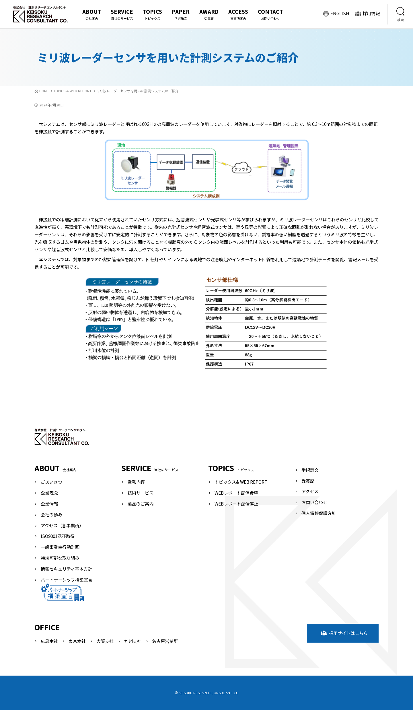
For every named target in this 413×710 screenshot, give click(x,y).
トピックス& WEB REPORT (241, 482)
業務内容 (136, 482)
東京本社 (77, 641)
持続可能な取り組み (60, 558)
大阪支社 (105, 641)
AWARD (209, 14)
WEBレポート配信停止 (236, 503)
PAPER (181, 14)
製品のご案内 (140, 503)
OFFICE (47, 627)
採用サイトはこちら (344, 633)
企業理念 (49, 492)
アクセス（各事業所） (62, 525)
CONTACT (270, 14)
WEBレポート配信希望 (236, 492)
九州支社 (132, 641)
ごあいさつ (51, 482)
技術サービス (140, 492)
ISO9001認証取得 (58, 536)
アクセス (309, 491)
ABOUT (91, 14)
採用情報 (367, 14)
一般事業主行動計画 (60, 547)
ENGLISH (336, 14)
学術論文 (310, 470)
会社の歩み (51, 514)
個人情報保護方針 (318, 513)
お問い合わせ (314, 502)
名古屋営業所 (165, 641)
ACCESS (238, 14)
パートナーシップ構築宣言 (66, 588)
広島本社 (49, 641)
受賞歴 (307, 480)
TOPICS (152, 14)
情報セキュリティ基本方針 (66, 568)
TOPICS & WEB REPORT (72, 90)
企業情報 (49, 503)
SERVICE (122, 14)
